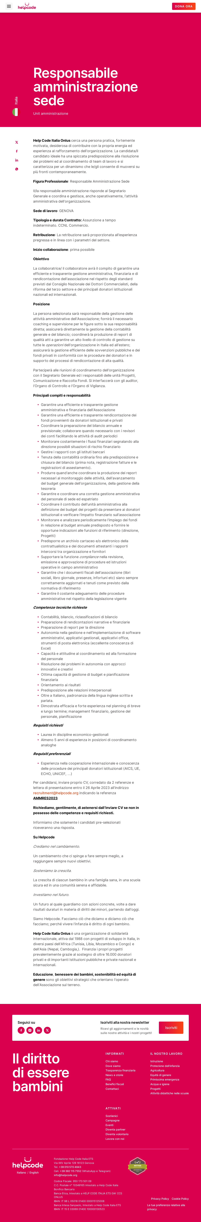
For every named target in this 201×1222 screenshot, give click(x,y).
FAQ (108, 1079)
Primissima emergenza (164, 1079)
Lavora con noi (115, 1138)
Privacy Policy (160, 1198)
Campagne (113, 1120)
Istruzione (156, 1061)
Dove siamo (113, 1066)
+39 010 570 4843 (70, 1166)
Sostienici (112, 1116)
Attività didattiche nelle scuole (169, 1093)
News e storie (114, 1075)
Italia (16, 100)
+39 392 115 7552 (70, 1171)
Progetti (155, 1088)
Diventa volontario (117, 1134)
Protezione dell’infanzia (165, 1066)
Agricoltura (157, 1070)
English (34, 1172)
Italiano (21, 1172)
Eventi (109, 1125)
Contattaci (112, 1088)
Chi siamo (112, 1061)
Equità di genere (160, 1075)
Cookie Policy (180, 1198)
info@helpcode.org (65, 1175)
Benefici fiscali (115, 1084)
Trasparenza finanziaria (120, 1070)
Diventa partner (115, 1129)
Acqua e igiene (159, 1084)
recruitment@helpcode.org (55, 793)
